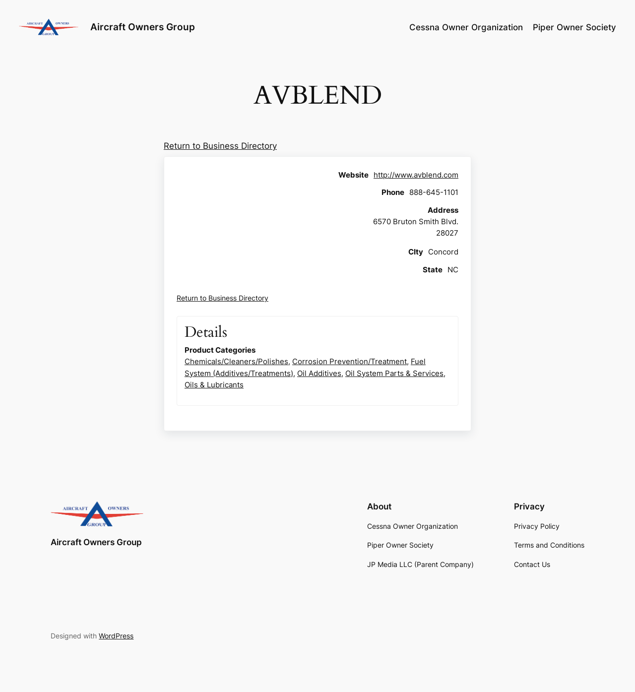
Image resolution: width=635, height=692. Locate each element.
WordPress (116, 635)
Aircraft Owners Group (142, 27)
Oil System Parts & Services (394, 373)
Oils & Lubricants (214, 384)
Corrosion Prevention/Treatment (349, 361)
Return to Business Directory (220, 146)
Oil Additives (319, 373)
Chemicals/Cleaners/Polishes (236, 361)
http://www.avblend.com (416, 175)
